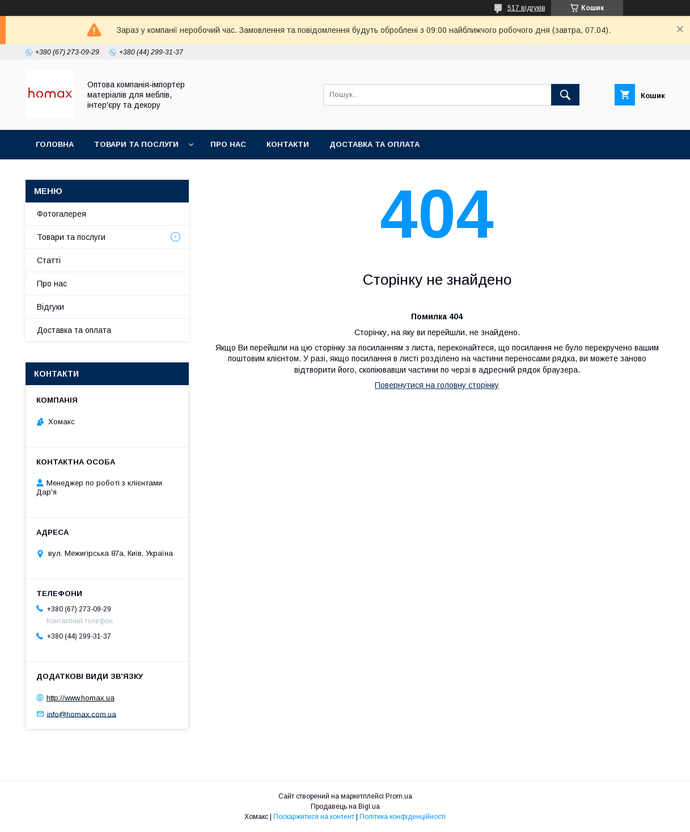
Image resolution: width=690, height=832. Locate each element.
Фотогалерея (61, 213)
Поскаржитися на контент (313, 817)
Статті (49, 260)
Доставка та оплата (374, 144)
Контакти (287, 144)
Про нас (228, 144)
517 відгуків (526, 8)
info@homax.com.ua (81, 713)
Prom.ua (399, 796)
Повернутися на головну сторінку (437, 385)
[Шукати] (565, 94)
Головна (55, 144)
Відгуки (50, 306)
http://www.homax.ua (80, 698)
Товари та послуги (136, 144)
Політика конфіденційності (402, 817)
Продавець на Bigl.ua (345, 806)
